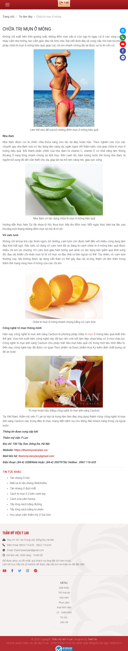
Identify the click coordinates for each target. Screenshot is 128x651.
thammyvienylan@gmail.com (36, 456)
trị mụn (89, 334)
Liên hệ (64, 622)
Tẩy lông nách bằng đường (26, 504)
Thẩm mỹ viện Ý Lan (62, 639)
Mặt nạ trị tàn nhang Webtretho (28, 483)
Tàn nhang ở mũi (19, 478)
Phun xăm (64, 602)
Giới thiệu (64, 587)
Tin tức (64, 617)
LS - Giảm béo (64, 612)
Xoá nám (64, 597)
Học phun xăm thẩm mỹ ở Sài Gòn (30, 514)
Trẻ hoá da (64, 592)
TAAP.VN (92, 639)
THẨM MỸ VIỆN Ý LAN (64, 631)
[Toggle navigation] (7, 3)
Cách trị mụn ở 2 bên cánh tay (28, 493)
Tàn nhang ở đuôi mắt (23, 488)
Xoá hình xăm (64, 607)
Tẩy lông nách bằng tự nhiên (26, 509)
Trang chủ (8, 16)
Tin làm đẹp (26, 16)
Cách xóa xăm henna (22, 499)
